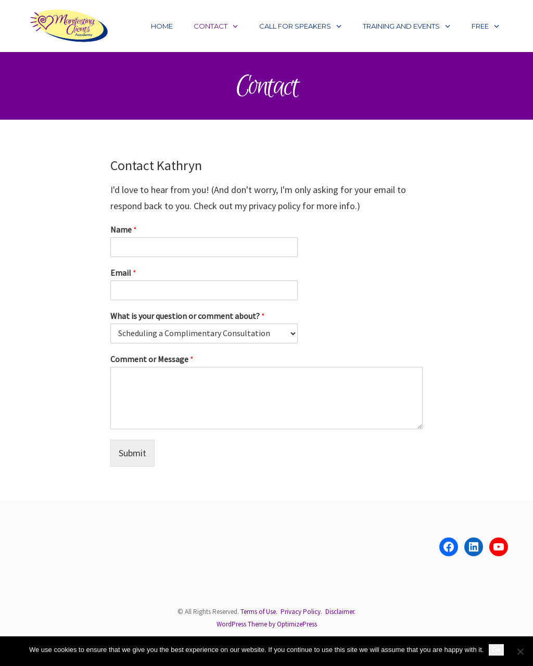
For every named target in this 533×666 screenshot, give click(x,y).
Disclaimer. (340, 611)
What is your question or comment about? (187, 316)
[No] (520, 651)
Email (123, 272)
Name (123, 229)
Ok (496, 650)
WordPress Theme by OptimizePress (267, 623)
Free (480, 26)
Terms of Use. (258, 611)
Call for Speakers (295, 26)
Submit (132, 453)
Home (162, 26)
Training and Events (401, 26)
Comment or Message (152, 359)
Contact (210, 26)
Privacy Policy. (301, 611)
